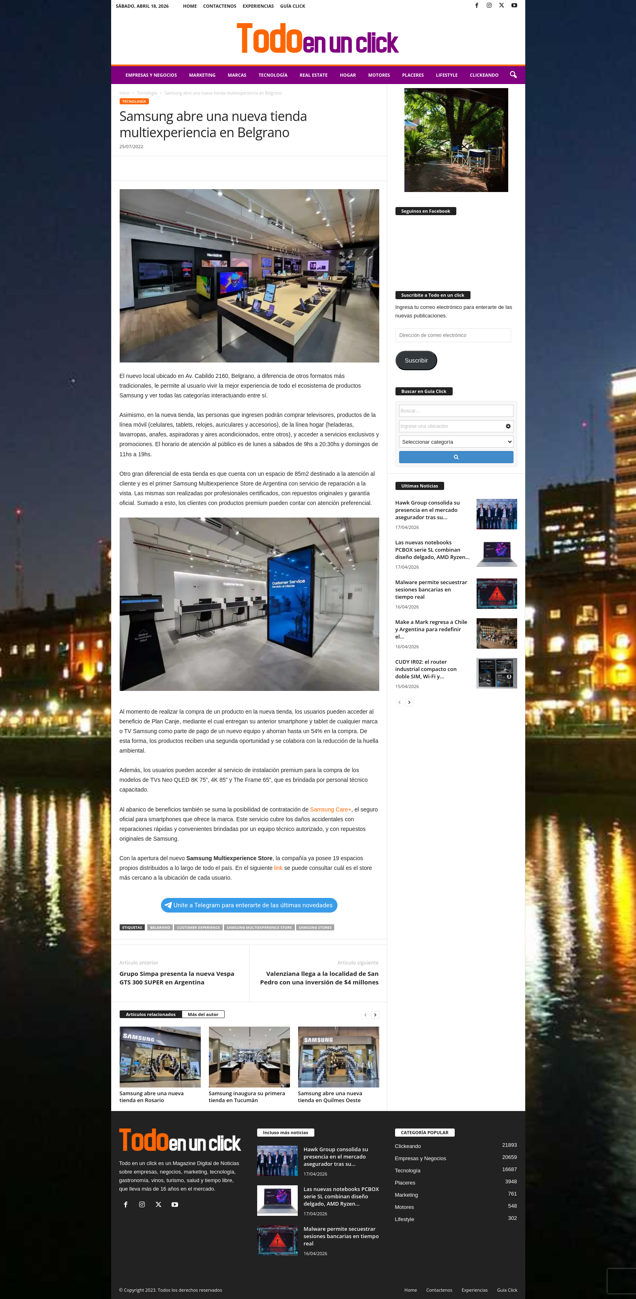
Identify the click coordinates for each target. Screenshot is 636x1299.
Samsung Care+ (330, 809)
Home (190, 6)
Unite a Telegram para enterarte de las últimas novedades (248, 905)
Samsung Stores (315, 927)
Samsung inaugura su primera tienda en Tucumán (247, 1097)
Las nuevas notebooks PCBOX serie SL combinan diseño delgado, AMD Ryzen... (432, 550)
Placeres (412, 75)
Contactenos (219, 6)
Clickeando (484, 75)
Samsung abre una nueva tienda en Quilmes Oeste (330, 1097)
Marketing (202, 75)
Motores (379, 75)
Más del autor (203, 1014)
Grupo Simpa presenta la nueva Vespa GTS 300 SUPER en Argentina (177, 977)
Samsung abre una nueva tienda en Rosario (152, 1097)
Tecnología (272, 75)
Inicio (125, 93)
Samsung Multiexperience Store (259, 927)
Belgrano (160, 927)
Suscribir (416, 360)
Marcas (237, 75)
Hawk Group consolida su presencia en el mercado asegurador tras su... (427, 510)
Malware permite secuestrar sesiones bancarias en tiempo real (431, 589)
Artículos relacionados (151, 1014)
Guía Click (292, 6)
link (278, 868)
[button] (513, 75)
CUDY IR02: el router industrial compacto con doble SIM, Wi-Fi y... (426, 669)
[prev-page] (365, 1014)
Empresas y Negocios (151, 75)
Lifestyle (447, 75)
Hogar (348, 75)
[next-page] (375, 1014)
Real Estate (314, 75)
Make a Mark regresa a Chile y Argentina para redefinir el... (431, 629)
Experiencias (258, 6)
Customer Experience (198, 927)
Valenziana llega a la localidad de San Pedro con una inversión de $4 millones (319, 977)
